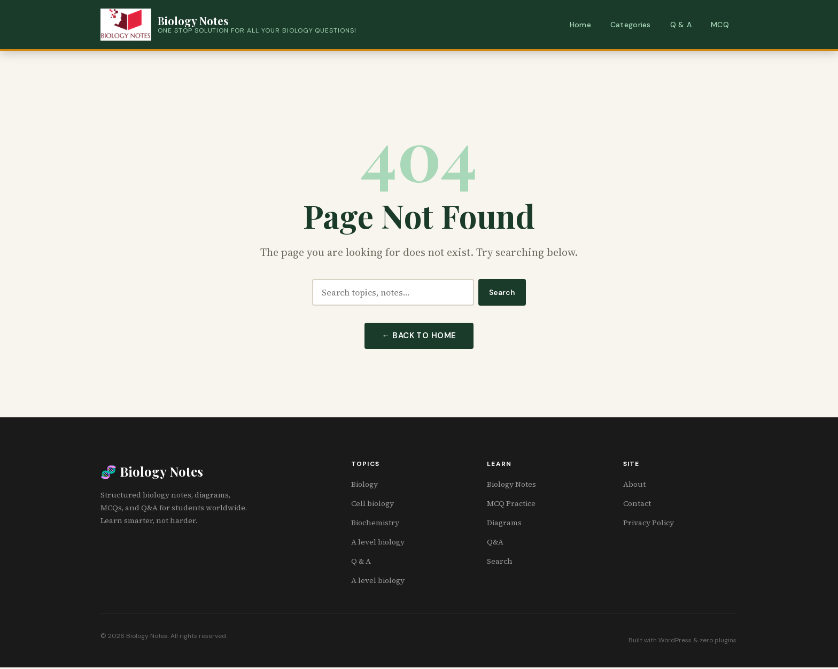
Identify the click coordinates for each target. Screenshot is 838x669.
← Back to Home (419, 336)
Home (580, 24)
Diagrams (504, 524)
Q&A (495, 543)
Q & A (681, 24)
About (634, 485)
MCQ (720, 24)
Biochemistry (375, 524)
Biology (364, 485)
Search (502, 292)
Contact (637, 505)
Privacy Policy (648, 524)
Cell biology (372, 505)
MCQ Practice (511, 505)
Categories (630, 24)
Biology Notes (511, 485)
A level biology (378, 543)
